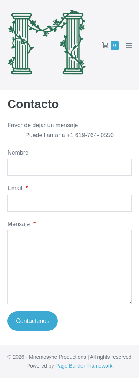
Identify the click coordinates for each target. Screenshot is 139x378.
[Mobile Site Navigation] (129, 45)
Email (17, 188)
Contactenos (32, 321)
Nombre (18, 152)
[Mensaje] (69, 267)
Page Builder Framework (83, 366)
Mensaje (21, 224)
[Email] (69, 203)
